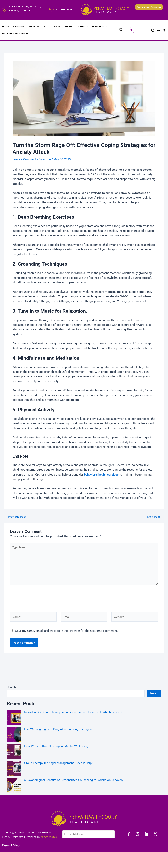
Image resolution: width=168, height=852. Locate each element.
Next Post (155, 516)
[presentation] (88, 829)
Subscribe (72, 844)
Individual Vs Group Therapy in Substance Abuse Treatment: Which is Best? (73, 692)
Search (11, 667)
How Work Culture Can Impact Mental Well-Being (56, 726)
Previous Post (15, 516)
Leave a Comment (24, 159)
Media (57, 26)
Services (38, 26)
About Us (18, 26)
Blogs (68, 26)
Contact (82, 26)
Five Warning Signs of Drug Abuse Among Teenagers (58, 709)
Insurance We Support (15, 33)
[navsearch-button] (121, 30)
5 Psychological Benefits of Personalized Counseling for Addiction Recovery (73, 759)
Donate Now (100, 26)
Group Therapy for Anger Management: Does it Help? (58, 743)
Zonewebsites (49, 816)
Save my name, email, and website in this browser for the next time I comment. (66, 610)
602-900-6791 (64, 9)
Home (5, 26)
